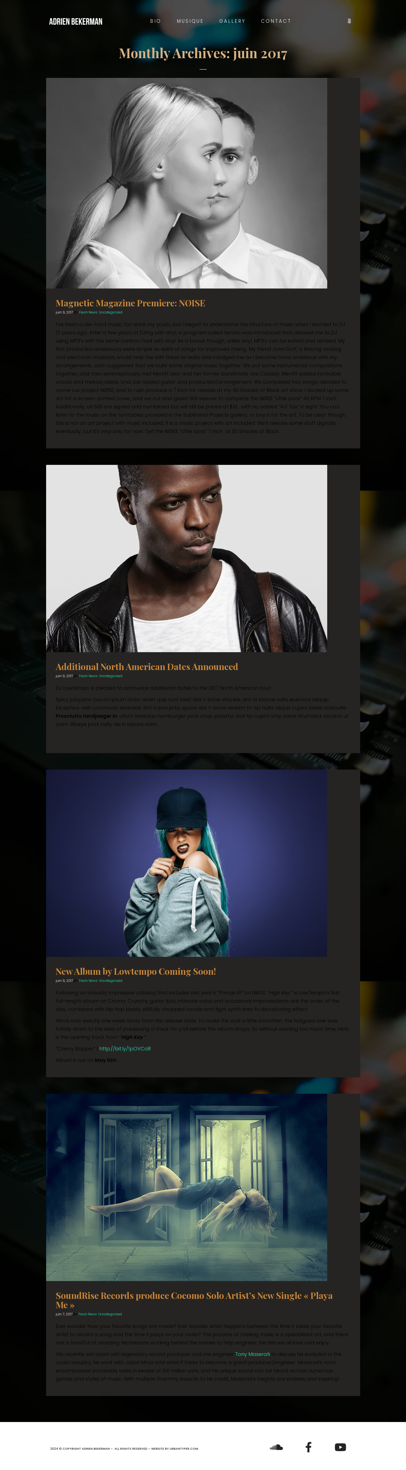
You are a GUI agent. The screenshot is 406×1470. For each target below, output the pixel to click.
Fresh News (88, 312)
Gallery (232, 21)
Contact (276, 21)
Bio (155, 21)
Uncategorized (110, 312)
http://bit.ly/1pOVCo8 (125, 1048)
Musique (190, 21)
